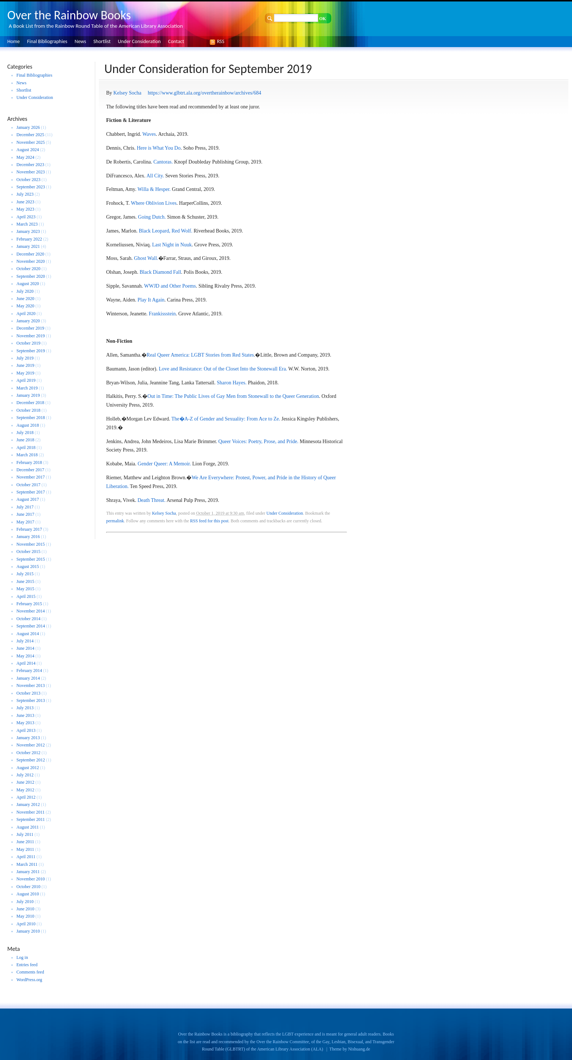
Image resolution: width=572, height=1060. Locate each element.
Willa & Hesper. (154, 189)
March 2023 (27, 224)
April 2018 (25, 447)
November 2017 (30, 477)
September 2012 (30, 760)
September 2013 (30, 700)
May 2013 (25, 722)
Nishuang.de (359, 1049)
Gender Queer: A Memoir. (164, 463)
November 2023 (30, 171)
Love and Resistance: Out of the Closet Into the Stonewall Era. (222, 369)
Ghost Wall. (146, 258)
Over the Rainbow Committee (282, 1041)
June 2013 (25, 715)
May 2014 (25, 655)
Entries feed (27, 964)
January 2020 (28, 320)
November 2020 (30, 261)
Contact (176, 41)
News (80, 41)
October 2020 (28, 268)
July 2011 (25, 834)
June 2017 (25, 514)
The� (178, 419)
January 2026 (28, 127)
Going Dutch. (152, 217)
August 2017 (27, 499)
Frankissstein (162, 313)
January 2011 (28, 871)
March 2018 (27, 454)
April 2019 (25, 380)
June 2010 (25, 908)
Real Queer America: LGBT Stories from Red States (200, 355)
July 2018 (25, 432)
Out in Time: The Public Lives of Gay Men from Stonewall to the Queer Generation (233, 396)
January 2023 (28, 231)
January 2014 (28, 678)
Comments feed (30, 972)
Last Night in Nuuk (172, 244)
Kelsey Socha (127, 93)
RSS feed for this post (209, 520)
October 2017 (28, 484)
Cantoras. (163, 162)
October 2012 (28, 752)
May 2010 (25, 916)
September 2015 (30, 559)
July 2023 (25, 194)
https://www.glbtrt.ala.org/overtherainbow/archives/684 (204, 93)
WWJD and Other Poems (170, 286)
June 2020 (25, 298)
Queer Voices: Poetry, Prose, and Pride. (259, 441)
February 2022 (29, 239)
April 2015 (25, 596)
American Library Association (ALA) (290, 1049)
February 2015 (29, 603)
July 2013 (25, 707)
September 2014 (30, 626)
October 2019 (28, 343)
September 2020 (30, 276)
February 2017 (29, 529)
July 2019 (25, 358)
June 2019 (25, 365)
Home (13, 41)
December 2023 (30, 164)
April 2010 (25, 923)
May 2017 (25, 522)
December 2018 (30, 402)
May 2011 (25, 849)
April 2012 (25, 797)
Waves (149, 134)
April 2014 (25, 663)
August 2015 (27, 566)
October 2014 (28, 618)
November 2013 (30, 685)
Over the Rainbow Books (69, 15)
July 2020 (25, 291)
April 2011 (25, 856)
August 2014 (27, 633)
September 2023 (30, 186)
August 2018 (27, 425)
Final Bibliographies (47, 41)
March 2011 (27, 864)
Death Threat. (152, 500)
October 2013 (28, 693)
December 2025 (30, 134)
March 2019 (27, 388)
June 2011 (25, 841)
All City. (155, 175)
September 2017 (30, 492)
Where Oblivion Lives (154, 203)
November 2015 (30, 544)
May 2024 (25, 157)
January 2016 (28, 536)
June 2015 (25, 581)
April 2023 (25, 216)
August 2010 (27, 893)
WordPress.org (29, 979)
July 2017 (25, 507)
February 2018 (29, 462)
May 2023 (25, 209)
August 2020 (27, 283)
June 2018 (25, 439)
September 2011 (30, 819)
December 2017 (30, 469)
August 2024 (27, 149)
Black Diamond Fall (160, 272)
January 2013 (28, 737)
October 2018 (28, 410)
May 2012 (25, 789)
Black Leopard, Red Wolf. (165, 231)
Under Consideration (139, 41)
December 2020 (30, 254)
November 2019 (30, 335)
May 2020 (25, 305)
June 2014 (25, 648)
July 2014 (25, 641)
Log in (22, 957)
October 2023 (28, 179)
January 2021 (28, 246)
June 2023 (25, 201)
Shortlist (102, 41)
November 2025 (30, 142)
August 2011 (27, 827)
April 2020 (25, 313)
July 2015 (25, 573)
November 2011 (30, 812)
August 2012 (27, 767)
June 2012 (25, 782)
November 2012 (30, 745)
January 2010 (28, 931)
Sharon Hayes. (232, 382)
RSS (219, 41)
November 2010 (30, 879)
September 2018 (30, 417)
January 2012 (28, 804)
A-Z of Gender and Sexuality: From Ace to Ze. (232, 419)
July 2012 (25, 774)
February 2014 (29, 670)
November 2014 (30, 611)
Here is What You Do (159, 148)
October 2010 (28, 886)
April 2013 (25, 730)
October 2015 (28, 551)
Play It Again (151, 300)
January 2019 (28, 395)
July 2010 (25, 901)
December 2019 (30, 328)
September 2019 (30, 350)
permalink (115, 520)
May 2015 (25, 588)
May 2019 (25, 373)
